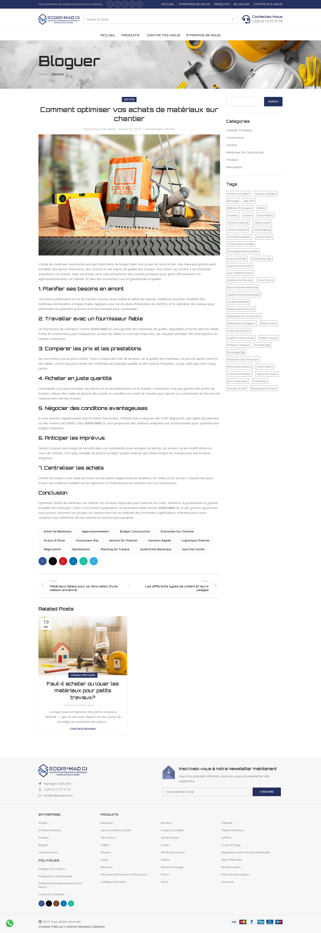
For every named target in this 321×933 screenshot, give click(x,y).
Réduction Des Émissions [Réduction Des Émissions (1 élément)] (243, 359)
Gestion (58, 74)
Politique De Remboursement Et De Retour (60, 885)
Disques (106, 852)
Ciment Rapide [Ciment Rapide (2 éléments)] (262, 230)
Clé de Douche (170, 837)
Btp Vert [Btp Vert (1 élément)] (249, 201)
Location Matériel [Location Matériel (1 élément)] (238, 302)
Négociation (52, 549)
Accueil (42, 823)
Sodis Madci (107, 129)
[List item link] (98, 789)
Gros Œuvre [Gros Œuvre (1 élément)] (265, 280)
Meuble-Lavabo (231, 867)
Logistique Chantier (196, 540)
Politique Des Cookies (52, 869)
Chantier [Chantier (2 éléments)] (232, 215)
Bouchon (166, 823)
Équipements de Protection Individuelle (245, 852)
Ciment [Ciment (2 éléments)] (247, 215)
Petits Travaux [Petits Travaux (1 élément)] (268, 338)
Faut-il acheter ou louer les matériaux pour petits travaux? (83, 690)
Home (42, 74)
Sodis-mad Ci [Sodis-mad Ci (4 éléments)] (265, 366)
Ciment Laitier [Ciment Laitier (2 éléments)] (262, 222)
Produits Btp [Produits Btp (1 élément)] (262, 345)
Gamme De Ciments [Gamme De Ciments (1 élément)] (239, 266)
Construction (235, 137)
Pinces (165, 874)
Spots (164, 882)
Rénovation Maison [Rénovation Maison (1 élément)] (239, 366)
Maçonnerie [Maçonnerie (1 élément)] (268, 323)
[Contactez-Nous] (246, 19)
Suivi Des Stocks (193, 549)
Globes (165, 859)
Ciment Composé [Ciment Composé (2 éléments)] (238, 222)
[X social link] (117, 4)
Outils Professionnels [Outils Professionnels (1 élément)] (240, 338)
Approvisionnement (95, 531)
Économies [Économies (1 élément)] (260, 381)
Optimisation (81, 549)
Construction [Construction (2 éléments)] (264, 237)
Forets (104, 859)
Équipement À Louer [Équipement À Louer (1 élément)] (263, 388)
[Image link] (62, 770)
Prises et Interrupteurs (235, 874)
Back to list (129, 585)
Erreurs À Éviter (54, 540)
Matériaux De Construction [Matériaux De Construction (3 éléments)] (244, 316)
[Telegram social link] (94, 561)
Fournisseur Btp (87, 540)
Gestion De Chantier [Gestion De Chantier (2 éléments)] (240, 280)
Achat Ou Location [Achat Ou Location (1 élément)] (238, 193)
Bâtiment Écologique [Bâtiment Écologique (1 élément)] (240, 208)
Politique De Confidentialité (55, 876)
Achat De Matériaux (57, 531)
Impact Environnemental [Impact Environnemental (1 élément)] (242, 287)
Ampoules (107, 823)
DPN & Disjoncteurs (173, 852)
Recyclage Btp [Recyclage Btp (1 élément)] (236, 352)
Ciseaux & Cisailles (172, 830)
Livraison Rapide (159, 540)
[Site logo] (58, 19)
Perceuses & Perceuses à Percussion (124, 874)
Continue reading (83, 729)
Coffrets (226, 837)
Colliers (105, 845)
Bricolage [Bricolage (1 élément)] (233, 201)
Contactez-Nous (267, 17)
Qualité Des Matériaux (155, 549)
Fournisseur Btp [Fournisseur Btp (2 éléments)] (261, 258)
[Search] (161, 19)
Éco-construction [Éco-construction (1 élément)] (237, 381)
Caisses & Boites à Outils (116, 830)
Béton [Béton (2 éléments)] (261, 208)
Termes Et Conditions (51, 894)
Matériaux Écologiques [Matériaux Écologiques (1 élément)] (241, 323)
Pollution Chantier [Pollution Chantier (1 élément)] (238, 345)
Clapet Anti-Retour (232, 830)
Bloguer (43, 845)
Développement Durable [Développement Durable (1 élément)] (242, 251)
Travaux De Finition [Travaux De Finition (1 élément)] (239, 374)
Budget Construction (135, 531)
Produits (232, 160)
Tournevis (227, 882)
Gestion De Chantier (123, 540)
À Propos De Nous (49, 830)
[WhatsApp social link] (140, 4)
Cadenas (227, 823)
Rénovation (234, 167)
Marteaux (107, 867)
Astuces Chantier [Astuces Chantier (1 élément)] (265, 193)
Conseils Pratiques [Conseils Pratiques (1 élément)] (239, 237)
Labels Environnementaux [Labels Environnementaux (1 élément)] (243, 294)
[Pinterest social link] (63, 561)
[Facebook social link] (110, 4)
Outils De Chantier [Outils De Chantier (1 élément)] (238, 331)
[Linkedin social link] (132, 4)
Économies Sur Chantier (177, 531)
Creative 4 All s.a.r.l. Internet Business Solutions (71, 926)
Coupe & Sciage (231, 845)
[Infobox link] (223, 774)
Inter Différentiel (231, 859)
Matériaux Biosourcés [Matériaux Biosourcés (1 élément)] (241, 309)
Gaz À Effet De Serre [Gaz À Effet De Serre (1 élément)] (240, 273)
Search (273, 101)
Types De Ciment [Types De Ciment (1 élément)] (267, 374)
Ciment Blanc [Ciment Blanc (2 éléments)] (265, 215)
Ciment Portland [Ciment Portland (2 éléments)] (237, 230)
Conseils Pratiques (82, 675)
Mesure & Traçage (172, 867)
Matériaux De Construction (245, 152)
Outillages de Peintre (114, 882)
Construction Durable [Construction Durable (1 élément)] (240, 244)
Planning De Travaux (115, 549)
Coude (165, 845)
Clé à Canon (108, 837)
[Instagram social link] (125, 4)
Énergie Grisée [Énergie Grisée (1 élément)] (236, 388)
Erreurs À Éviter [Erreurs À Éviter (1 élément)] (236, 258)
